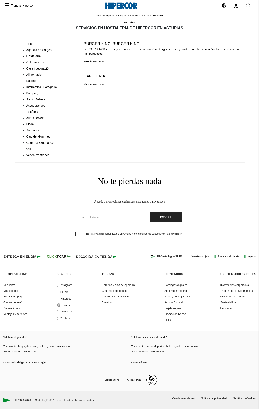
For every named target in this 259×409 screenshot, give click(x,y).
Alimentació (34, 74)
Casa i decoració (37, 68)
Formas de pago (13, 296)
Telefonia (32, 111)
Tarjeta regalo (172, 308)
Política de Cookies (244, 398)
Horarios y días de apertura (118, 285)
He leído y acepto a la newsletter (134, 233)
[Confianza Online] (151, 380)
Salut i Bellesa (35, 99)
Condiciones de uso (183, 398)
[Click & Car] (59, 256)
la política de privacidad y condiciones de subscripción (135, 233)
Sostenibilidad (228, 302)
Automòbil (33, 130)
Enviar (166, 217)
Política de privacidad (214, 398)
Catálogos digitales (175, 285)
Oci (28, 149)
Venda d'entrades (38, 155)
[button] (7, 6)
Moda (30, 124)
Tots (29, 43)
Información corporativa (234, 285)
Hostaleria (33, 56)
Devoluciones (11, 308)
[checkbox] (77, 234)
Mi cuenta (9, 285)
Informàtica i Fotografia (41, 87)
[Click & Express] (22, 256)
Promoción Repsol (175, 314)
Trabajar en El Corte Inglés (236, 290)
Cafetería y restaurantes (116, 296)
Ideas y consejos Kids (177, 296)
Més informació (94, 61)
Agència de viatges (39, 50)
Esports (31, 81)
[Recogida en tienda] (96, 256)
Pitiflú (167, 319)
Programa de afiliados (233, 296)
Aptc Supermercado (176, 290)
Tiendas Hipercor (22, 5)
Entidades (226, 308)
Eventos (107, 302)
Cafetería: (95, 76)
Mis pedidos (10, 290)
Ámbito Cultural (173, 302)
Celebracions (35, 62)
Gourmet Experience (40, 142)
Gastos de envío (13, 302)
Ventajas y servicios (15, 314)
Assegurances (35, 105)
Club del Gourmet (38, 136)
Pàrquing (32, 93)
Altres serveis (35, 118)
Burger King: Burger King (112, 44)
